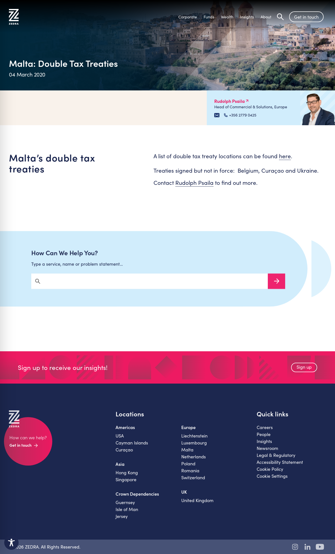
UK (184, 495)
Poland (188, 467)
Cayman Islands (132, 446)
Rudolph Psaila (194, 182)
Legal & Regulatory (276, 458)
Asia (120, 467)
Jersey (122, 519)
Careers (265, 430)
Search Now (276, 284)
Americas (125, 430)
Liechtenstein (194, 439)
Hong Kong (127, 475)
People (264, 437)
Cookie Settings (272, 479)
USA (120, 439)
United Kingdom (197, 503)
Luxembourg (194, 446)
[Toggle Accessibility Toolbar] (11, 542)
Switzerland (193, 480)
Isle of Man (127, 512)
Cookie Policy (270, 472)
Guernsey (125, 505)
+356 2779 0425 (240, 115)
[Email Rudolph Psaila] (216, 115)
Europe (188, 430)
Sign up (304, 370)
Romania (190, 473)
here (285, 156)
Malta (187, 453)
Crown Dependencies (137, 497)
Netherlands (193, 460)
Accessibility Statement (280, 465)
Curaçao (124, 453)
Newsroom (267, 451)
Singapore (126, 482)
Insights (264, 444)
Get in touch (306, 17)
